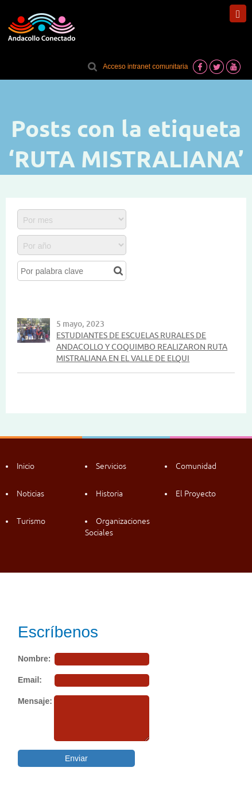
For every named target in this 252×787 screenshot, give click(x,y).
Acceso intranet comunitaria (145, 66)
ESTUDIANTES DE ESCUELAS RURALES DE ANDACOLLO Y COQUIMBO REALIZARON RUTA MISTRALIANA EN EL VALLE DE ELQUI (141, 347)
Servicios (111, 466)
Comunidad (196, 466)
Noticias (30, 493)
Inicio (25, 466)
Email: (30, 679)
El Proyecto (196, 493)
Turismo (31, 521)
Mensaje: (35, 701)
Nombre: (34, 658)
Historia (109, 493)
